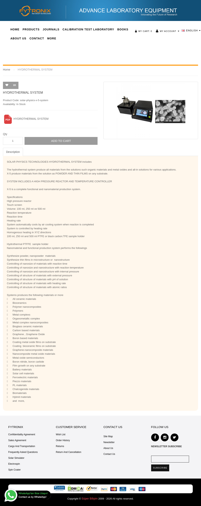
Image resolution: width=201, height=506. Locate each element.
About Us (108, 448)
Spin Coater (14, 469)
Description (13, 151)
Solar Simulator (16, 457)
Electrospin (14, 463)
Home (6, 69)
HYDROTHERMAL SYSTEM (33, 69)
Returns (60, 446)
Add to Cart (61, 140)
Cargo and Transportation (21, 446)
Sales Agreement (17, 440)
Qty (5, 133)
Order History (63, 440)
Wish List (61, 434)
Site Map (108, 436)
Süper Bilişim (90, 498)
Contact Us (109, 453)
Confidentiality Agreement (21, 434)
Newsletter (109, 442)
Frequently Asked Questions (23, 452)
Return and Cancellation (68, 452)
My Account (169, 31)
